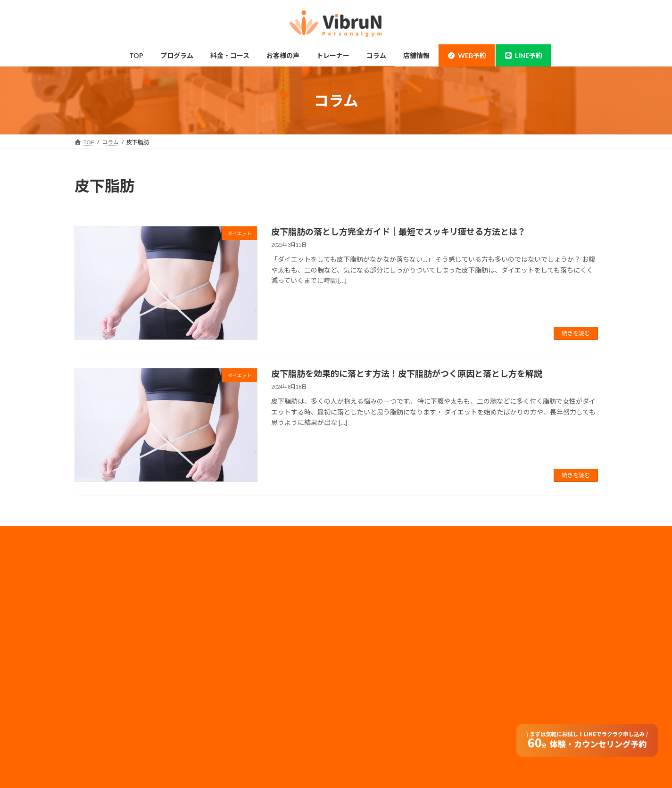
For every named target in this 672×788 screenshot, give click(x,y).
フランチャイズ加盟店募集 (386, 644)
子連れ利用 (233, 640)
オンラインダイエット (247, 733)
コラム (227, 677)
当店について (103, 622)
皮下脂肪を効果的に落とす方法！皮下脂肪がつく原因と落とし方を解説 (406, 373)
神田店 (94, 603)
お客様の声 (100, 733)
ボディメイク (102, 640)
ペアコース (233, 603)
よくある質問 (236, 714)
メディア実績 (368, 619)
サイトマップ (369, 657)
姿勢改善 (97, 677)
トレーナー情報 (238, 659)
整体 (91, 696)
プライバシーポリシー (380, 607)
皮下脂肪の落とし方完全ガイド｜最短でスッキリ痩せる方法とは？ (398, 231)
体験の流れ (100, 714)
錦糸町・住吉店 (105, 585)
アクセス (230, 696)
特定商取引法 (369, 670)
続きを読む (576, 333)
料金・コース (235, 585)
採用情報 (363, 594)
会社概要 (363, 582)
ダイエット (100, 659)
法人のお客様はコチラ (380, 632)
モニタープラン (238, 622)
